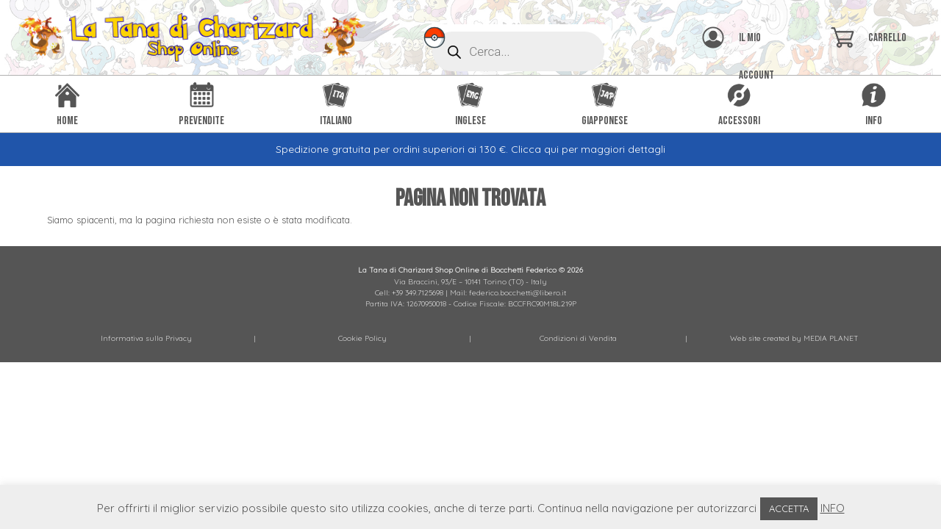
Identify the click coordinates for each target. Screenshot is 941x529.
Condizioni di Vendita (578, 338)
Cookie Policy (362, 338)
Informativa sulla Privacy (146, 338)
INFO (832, 508)
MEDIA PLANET (831, 338)
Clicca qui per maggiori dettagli (588, 149)
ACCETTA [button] (789, 508)
